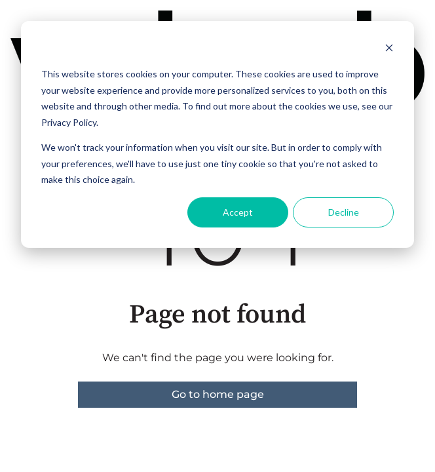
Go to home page (218, 394)
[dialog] (217, 134)
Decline (343, 212)
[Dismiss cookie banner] (389, 49)
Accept (238, 212)
